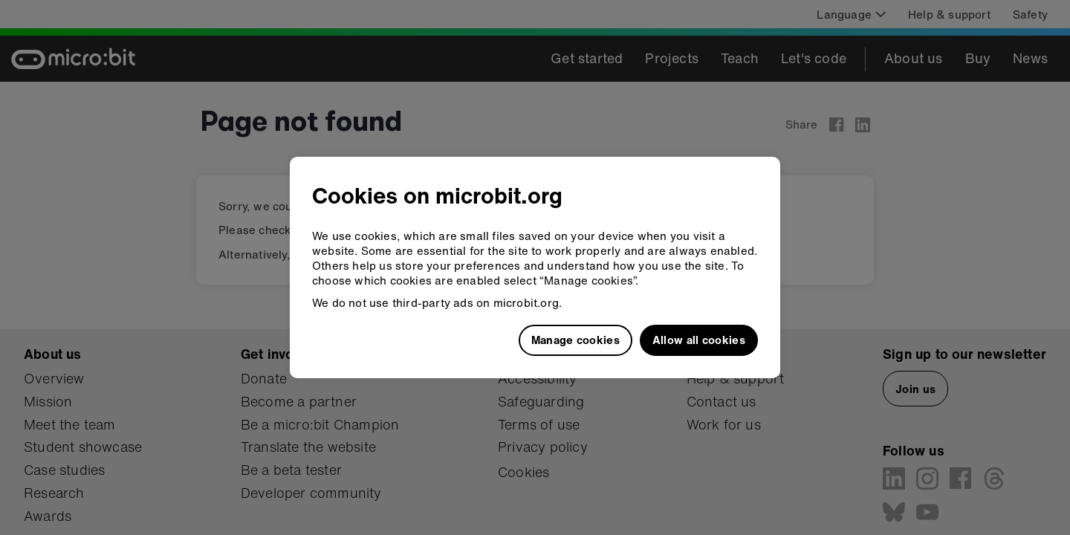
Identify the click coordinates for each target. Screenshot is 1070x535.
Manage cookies (575, 339)
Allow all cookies (698, 339)
